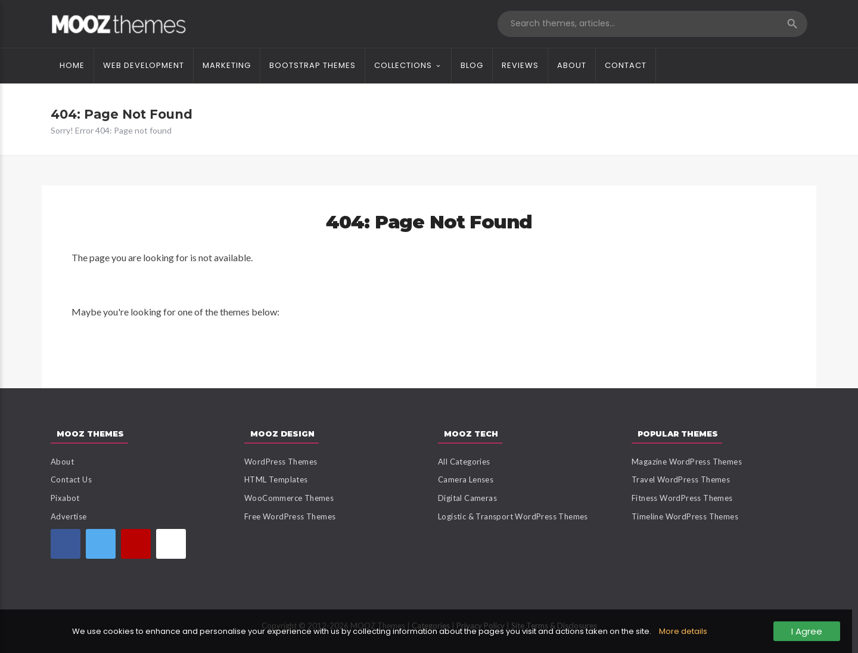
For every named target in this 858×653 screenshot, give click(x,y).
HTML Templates (276, 479)
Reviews (520, 65)
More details (683, 631)
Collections (403, 65)
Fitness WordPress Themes (682, 498)
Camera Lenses (465, 479)
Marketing (227, 65)
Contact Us (71, 479)
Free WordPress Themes (289, 516)
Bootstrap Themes (312, 65)
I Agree (806, 631)
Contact (625, 65)
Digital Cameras (467, 498)
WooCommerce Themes (289, 498)
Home (72, 65)
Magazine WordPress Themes (687, 461)
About (571, 65)
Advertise (69, 516)
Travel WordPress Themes (681, 479)
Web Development (143, 65)
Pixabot (65, 498)
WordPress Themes (280, 461)
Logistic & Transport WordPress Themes (513, 516)
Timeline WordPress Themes (685, 516)
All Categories (464, 461)
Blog (472, 65)
